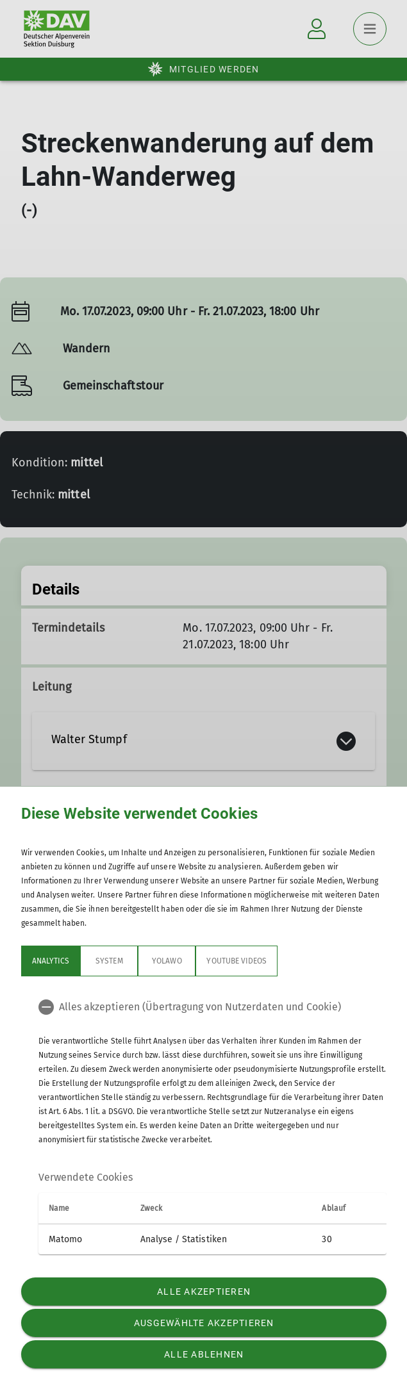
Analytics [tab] (50, 960)
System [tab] (109, 960)
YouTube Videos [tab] (236, 960)
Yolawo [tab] (166, 960)
